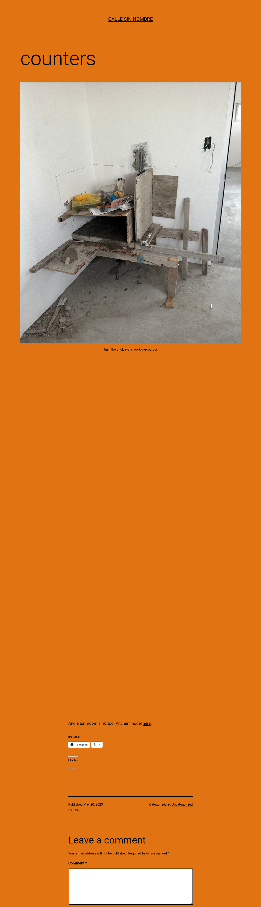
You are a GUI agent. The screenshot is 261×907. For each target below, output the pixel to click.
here (147, 723)
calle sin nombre (130, 19)
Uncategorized (182, 804)
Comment (77, 863)
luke (76, 810)
